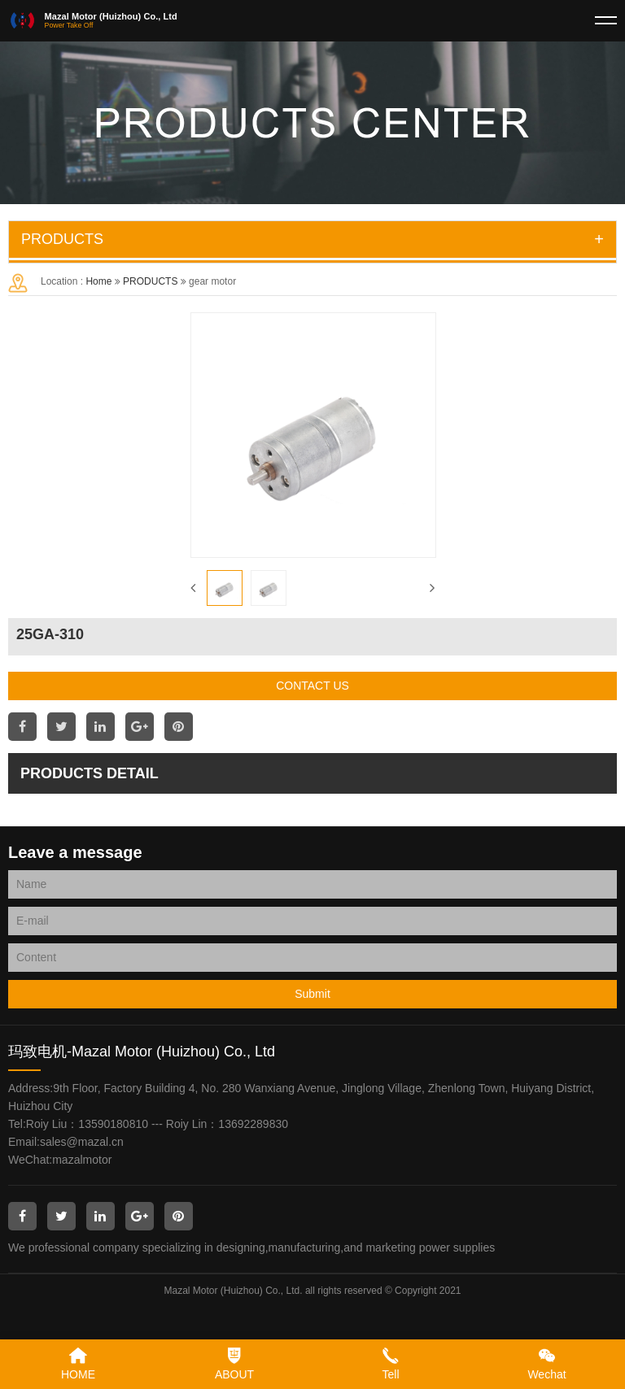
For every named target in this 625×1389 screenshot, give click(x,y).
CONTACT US (312, 685)
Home (98, 281)
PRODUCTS (150, 281)
